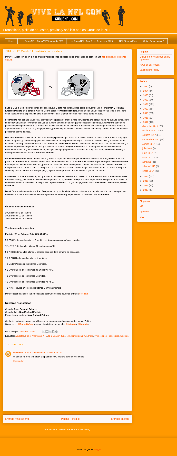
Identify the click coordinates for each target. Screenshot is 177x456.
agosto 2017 (149, 144)
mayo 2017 (148, 157)
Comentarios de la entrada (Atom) (74, 429)
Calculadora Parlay (149, 70)
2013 (146, 190)
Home (11, 41)
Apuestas (19, 336)
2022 (146, 99)
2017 (146, 122)
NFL (45, 336)
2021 (146, 104)
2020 (146, 108)
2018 (146, 117)
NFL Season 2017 (56, 336)
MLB (142, 216)
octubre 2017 (149, 135)
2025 (146, 86)
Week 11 (124, 336)
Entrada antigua (120, 418)
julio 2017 (147, 148)
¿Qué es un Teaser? (150, 64)
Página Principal (70, 418)
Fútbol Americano (33, 336)
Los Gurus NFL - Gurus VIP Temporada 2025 (42, 41)
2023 (146, 95)
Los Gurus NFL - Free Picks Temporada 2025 (91, 41)
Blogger (97, 449)
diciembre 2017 (150, 126)
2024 (146, 91)
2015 (146, 181)
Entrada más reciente (17, 418)
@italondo (83, 324)
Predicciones (100, 336)
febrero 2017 (149, 166)
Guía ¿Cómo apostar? (153, 41)
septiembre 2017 (151, 139)
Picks (90, 336)
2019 (146, 113)
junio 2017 (148, 153)
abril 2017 (147, 162)
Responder (18, 361)
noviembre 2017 (150, 130)
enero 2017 (148, 171)
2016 (146, 176)
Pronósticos (113, 336)
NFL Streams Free (128, 41)
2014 (146, 185)
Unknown (18, 352)
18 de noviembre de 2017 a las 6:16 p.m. (43, 352)
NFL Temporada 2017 (77, 336)
